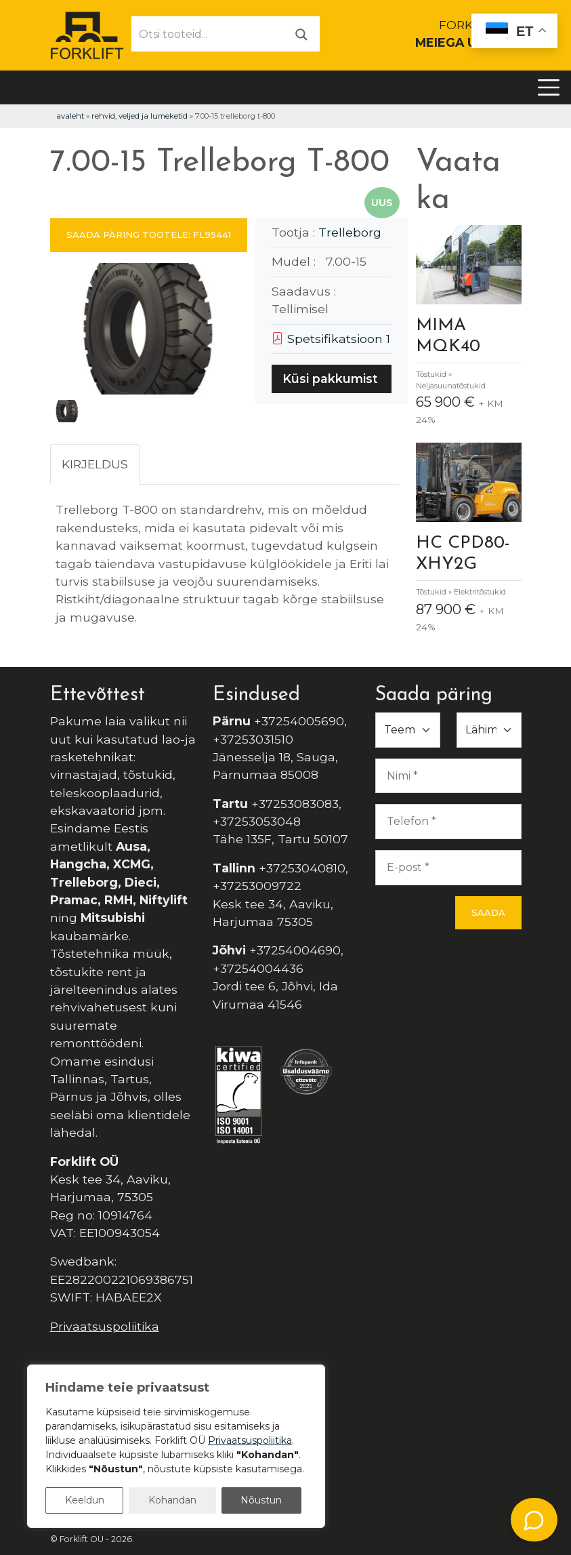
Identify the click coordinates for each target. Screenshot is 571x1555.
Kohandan (172, 1500)
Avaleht (70, 116)
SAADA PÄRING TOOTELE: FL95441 (148, 234)
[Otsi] (301, 33)
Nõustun (261, 1500)
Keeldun (84, 1500)
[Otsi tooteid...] (208, 34)
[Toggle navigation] (548, 87)
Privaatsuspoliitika (104, 1326)
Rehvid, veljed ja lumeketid (139, 116)
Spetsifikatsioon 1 (331, 338)
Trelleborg (349, 232)
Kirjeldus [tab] (95, 464)
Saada (488, 912)
